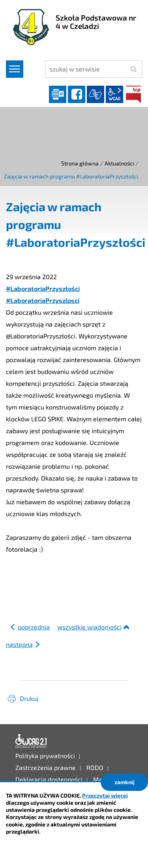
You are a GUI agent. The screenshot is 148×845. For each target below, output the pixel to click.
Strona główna (80, 163)
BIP (133, 94)
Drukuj (29, 698)
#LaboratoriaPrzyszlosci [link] (42, 300)
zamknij (124, 782)
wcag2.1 (114, 94)
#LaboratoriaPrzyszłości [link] (43, 288)
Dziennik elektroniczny (57, 94)
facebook (76, 94)
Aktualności (119, 163)
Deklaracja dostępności (31, 741)
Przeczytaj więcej (105, 795)
